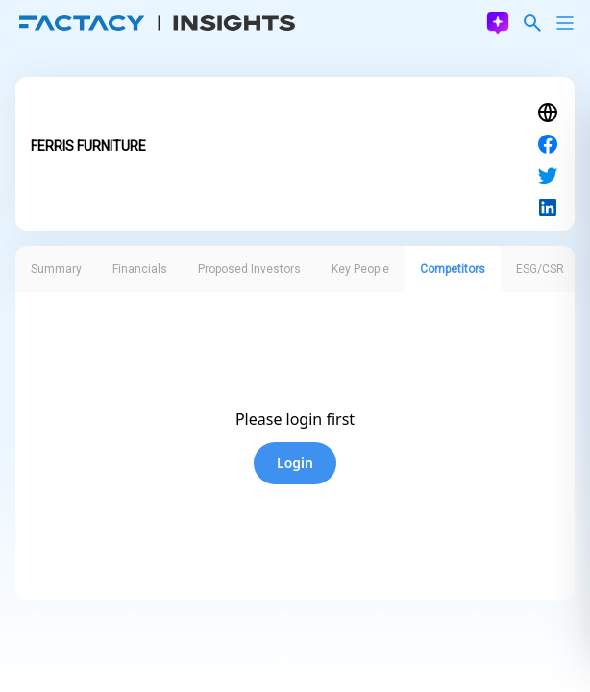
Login (295, 463)
